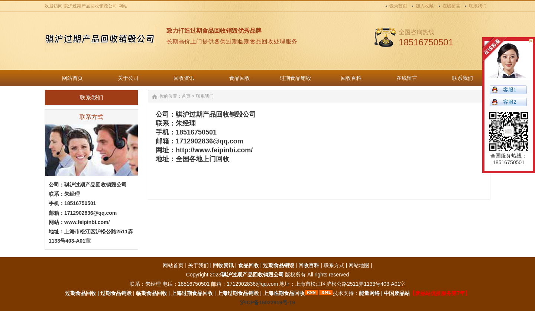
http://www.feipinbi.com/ (214, 150)
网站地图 (358, 265)
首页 (186, 96)
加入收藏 (425, 6)
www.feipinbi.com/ (87, 222)
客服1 (509, 90)
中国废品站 (397, 293)
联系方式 (334, 265)
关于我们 (198, 265)
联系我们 (478, 6)
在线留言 (451, 6)
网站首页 (173, 265)
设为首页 (398, 6)
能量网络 (369, 293)
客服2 (509, 102)
